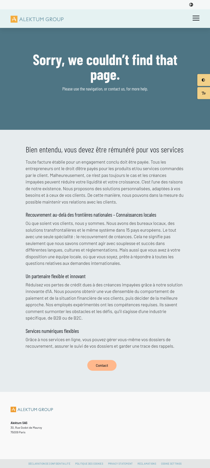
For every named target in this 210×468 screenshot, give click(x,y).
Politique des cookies (89, 463)
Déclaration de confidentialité (49, 463)
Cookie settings (171, 463)
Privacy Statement (120, 463)
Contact (102, 365)
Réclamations (147, 463)
